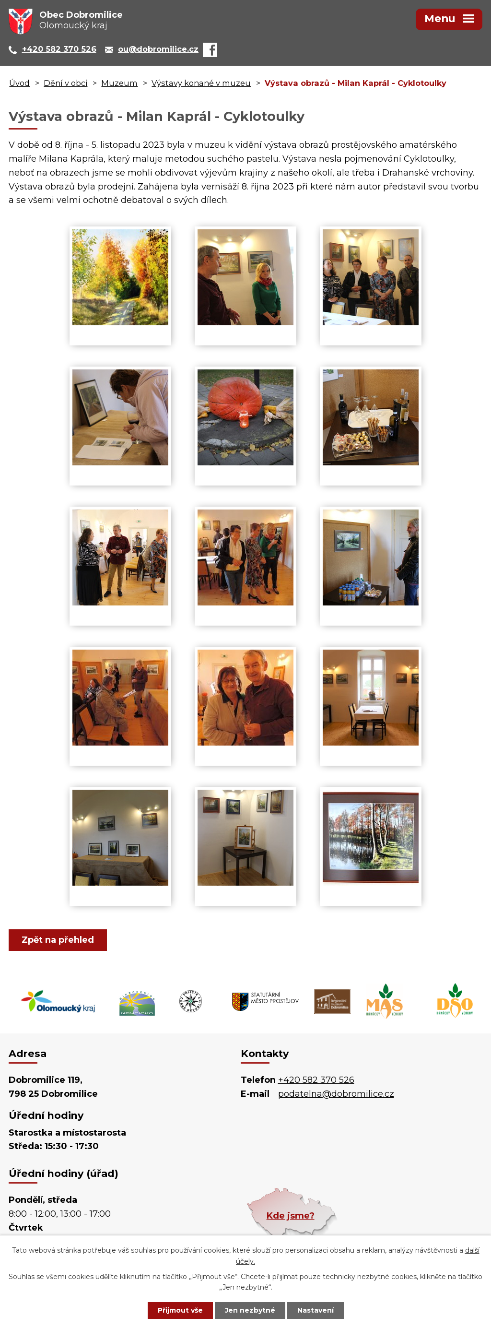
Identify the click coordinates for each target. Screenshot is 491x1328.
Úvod (19, 83)
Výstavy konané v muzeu (201, 83)
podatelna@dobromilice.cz (336, 1094)
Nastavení (315, 1310)
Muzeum (119, 83)
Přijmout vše (180, 1310)
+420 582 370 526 (316, 1080)
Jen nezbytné (250, 1310)
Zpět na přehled (58, 940)
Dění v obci (65, 83)
